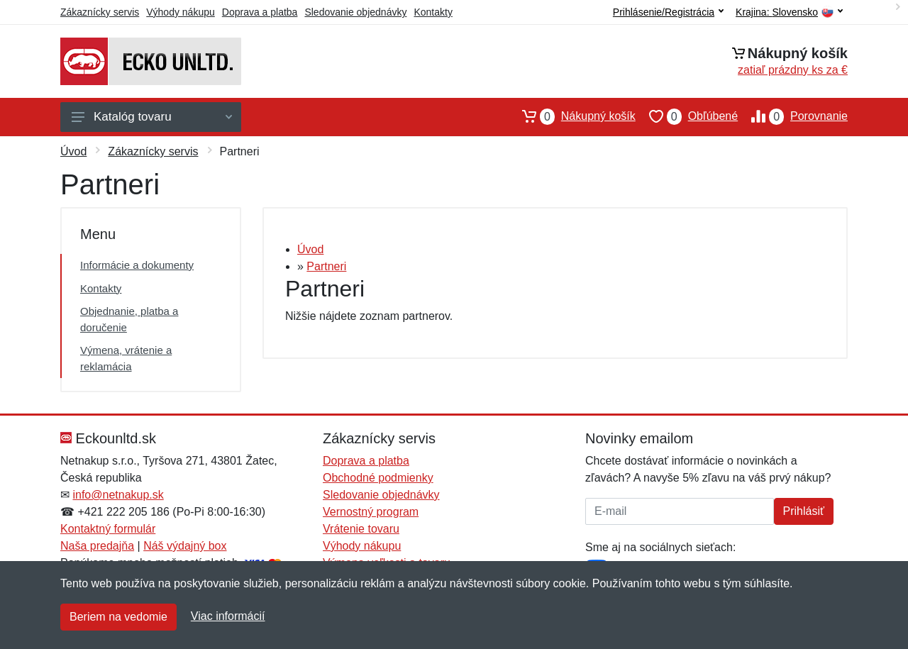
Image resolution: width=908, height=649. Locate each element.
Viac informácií (228, 616)
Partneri (326, 266)
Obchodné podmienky (378, 478)
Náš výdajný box (184, 546)
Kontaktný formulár (107, 529)
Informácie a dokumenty (137, 265)
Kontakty (433, 12)
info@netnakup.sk (117, 495)
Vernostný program (371, 512)
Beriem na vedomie (118, 617)
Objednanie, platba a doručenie (129, 319)
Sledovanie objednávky (355, 12)
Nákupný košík (572, 116)
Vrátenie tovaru (361, 529)
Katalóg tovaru (152, 116)
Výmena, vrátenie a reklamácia (126, 358)
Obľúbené (687, 116)
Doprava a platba (260, 12)
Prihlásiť (803, 511)
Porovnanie (793, 116)
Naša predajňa (97, 546)
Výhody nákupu (180, 12)
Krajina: (789, 12)
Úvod (73, 151)
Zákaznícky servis (99, 12)
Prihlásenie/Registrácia (668, 12)
